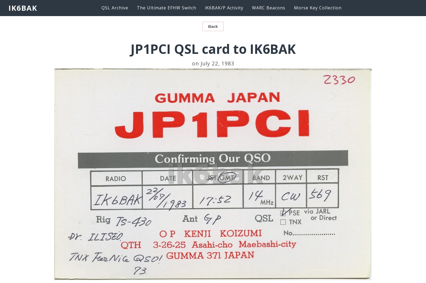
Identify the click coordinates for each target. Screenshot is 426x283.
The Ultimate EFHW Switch (166, 8)
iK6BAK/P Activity (224, 8)
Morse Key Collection (318, 8)
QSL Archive (114, 8)
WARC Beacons (268, 8)
